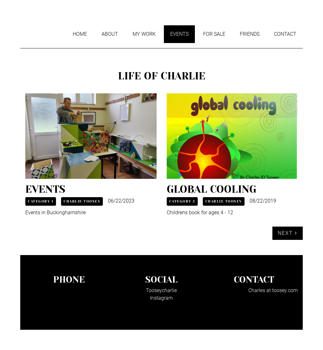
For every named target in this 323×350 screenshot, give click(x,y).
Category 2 (182, 201)
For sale (214, 34)
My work (144, 34)
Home (80, 34)
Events (179, 34)
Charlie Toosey (82, 201)
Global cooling (211, 189)
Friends (249, 34)
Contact (285, 34)
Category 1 (40, 201)
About (110, 34)
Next (287, 233)
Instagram (161, 298)
